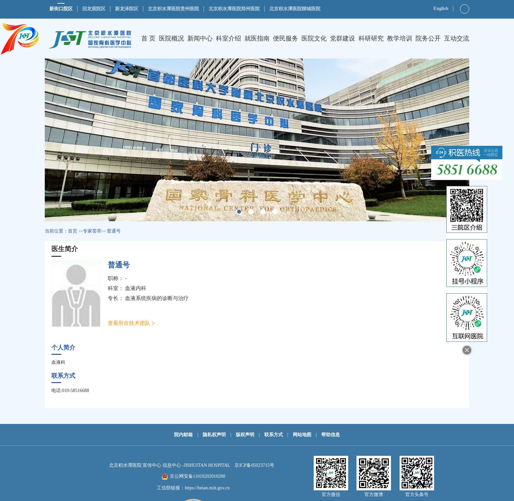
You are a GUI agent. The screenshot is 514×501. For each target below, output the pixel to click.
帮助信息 (330, 434)
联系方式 (273, 434)
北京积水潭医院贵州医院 (173, 8)
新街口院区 (61, 8)
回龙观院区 (93, 8)
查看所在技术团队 (129, 323)
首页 (72, 231)
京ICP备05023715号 (254, 465)
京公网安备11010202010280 (197, 476)
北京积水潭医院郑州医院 (234, 8)
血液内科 (135, 288)
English (440, 8)
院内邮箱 (183, 434)
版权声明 (245, 434)
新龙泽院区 (126, 8)
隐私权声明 (214, 434)
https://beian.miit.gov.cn (207, 487)
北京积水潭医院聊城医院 (294, 8)
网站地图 (302, 434)
